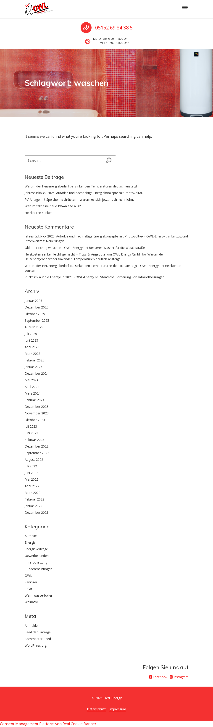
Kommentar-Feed (38, 639)
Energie (30, 542)
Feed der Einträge (38, 632)
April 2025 (32, 347)
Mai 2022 (31, 479)
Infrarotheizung (36, 562)
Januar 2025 (33, 367)
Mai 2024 (31, 380)
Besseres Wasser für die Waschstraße (117, 247)
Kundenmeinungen (38, 569)
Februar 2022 (34, 499)
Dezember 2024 (36, 373)
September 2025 (37, 320)
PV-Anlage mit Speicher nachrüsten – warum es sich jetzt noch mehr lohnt (79, 199)
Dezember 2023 (36, 406)
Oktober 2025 (35, 314)
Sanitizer (31, 582)
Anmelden (32, 625)
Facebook (158, 677)
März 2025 (32, 353)
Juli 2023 (31, 426)
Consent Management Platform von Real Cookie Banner (48, 723)
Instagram (179, 677)
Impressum (117, 709)
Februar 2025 (34, 360)
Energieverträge (36, 549)
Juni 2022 (31, 473)
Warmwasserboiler (38, 595)
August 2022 (34, 459)
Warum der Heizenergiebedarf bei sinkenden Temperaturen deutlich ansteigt (81, 186)
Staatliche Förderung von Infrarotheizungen (132, 277)
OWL (28, 575)
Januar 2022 (33, 506)
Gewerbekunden (37, 555)
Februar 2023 (34, 439)
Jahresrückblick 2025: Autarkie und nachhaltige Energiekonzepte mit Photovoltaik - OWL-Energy (95, 236)
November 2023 (37, 413)
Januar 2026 (33, 300)
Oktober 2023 (35, 420)
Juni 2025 (31, 340)
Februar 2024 (34, 400)
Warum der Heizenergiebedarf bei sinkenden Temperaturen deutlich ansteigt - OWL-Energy (92, 265)
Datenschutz (96, 709)
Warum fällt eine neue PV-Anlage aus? (53, 206)
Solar (28, 589)
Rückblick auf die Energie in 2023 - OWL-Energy (59, 277)
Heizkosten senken (39, 213)
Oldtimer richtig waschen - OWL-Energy (54, 247)
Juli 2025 (31, 334)
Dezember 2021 (36, 512)
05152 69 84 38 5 (114, 27)
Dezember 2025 (36, 307)
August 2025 (34, 327)
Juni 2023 (31, 433)
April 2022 (32, 486)
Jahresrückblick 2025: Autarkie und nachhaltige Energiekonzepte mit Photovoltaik (84, 193)
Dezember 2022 (36, 446)
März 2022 (32, 492)
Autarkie (31, 536)
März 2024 (32, 393)
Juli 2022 (31, 466)
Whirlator (31, 602)
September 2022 (37, 453)
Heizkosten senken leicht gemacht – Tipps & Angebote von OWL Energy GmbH (83, 254)
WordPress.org (36, 645)
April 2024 (32, 387)
